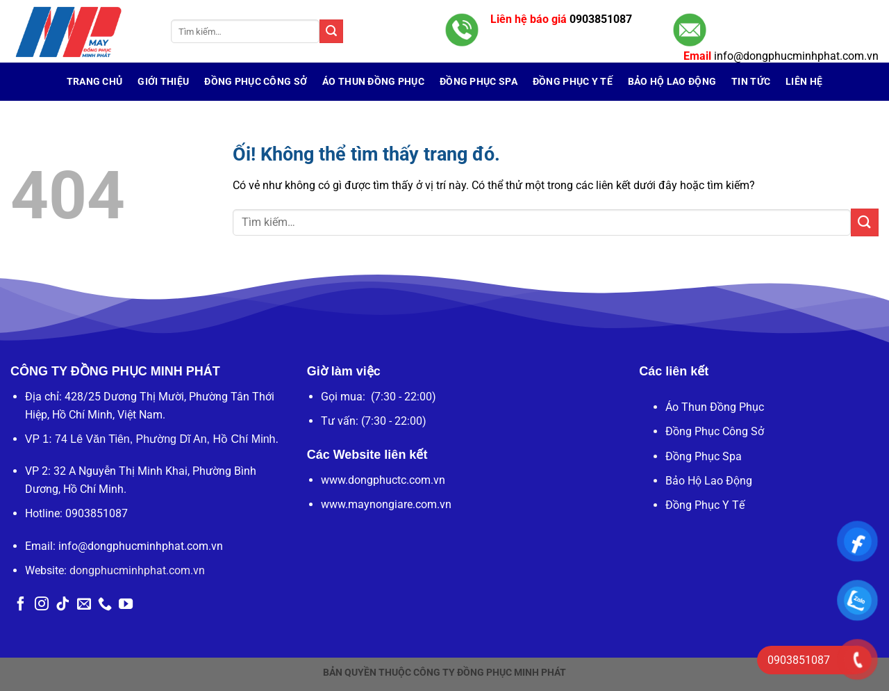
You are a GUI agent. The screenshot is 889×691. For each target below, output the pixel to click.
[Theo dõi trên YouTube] (126, 604)
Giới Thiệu (163, 82)
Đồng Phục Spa (703, 456)
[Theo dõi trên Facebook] (21, 604)
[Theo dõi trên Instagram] (42, 604)
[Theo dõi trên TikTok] (62, 604)
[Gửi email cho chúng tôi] (84, 604)
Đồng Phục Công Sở (255, 82)
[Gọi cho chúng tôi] (105, 604)
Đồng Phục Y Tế (705, 505)
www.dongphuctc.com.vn (383, 480)
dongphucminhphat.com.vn (137, 570)
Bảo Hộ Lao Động (708, 480)
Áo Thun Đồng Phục (373, 82)
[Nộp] (331, 31)
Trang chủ (95, 82)
